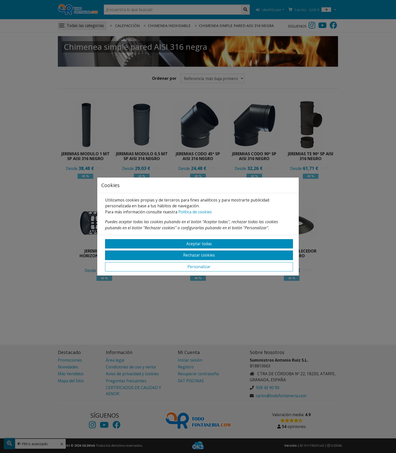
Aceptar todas (199, 243)
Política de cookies (195, 212)
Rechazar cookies (199, 255)
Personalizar (199, 266)
